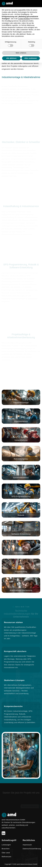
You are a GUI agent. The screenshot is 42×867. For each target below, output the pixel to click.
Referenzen (6, 857)
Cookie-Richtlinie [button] (24, 19)
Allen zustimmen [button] (30, 58)
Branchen (6, 849)
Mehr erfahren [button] (21, 53)
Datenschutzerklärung (32, 849)
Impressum (27, 845)
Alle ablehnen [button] (11, 58)
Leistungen (6, 845)
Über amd (6, 853)
